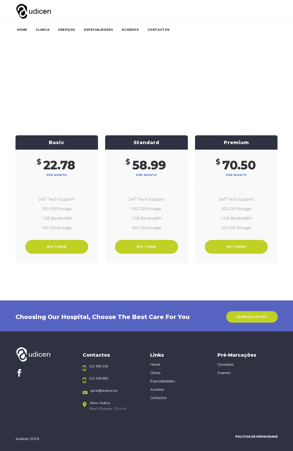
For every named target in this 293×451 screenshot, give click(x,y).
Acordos (157, 389)
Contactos (158, 397)
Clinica (155, 372)
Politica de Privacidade (256, 436)
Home (155, 364)
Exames (224, 372)
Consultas (225, 364)
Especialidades (162, 381)
